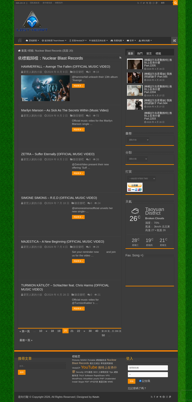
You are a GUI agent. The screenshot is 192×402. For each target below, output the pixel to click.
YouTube (89, 367)
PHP (102, 378)
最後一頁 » (26, 340)
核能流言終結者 (98, 40)
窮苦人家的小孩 (32, 71)
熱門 (140, 53)
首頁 (20, 40)
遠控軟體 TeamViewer (53, 40)
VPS (107, 375)
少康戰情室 (103, 372)
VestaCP (76, 368)
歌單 (130, 40)
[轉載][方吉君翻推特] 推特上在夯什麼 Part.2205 (158, 62)
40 (96, 331)
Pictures (76, 360)
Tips (111, 372)
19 (58, 331)
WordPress (77, 378)
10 (40, 331)
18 (52, 331)
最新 (130, 53)
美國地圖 (116, 40)
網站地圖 (144, 40)
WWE (110, 382)
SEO (95, 372)
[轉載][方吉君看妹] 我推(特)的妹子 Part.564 (158, 102)
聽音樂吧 (78, 71)
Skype (81, 382)
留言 (149, 53)
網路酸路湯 (101, 360)
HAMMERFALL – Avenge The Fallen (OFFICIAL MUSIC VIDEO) (65, 66)
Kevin (95, 396)
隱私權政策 (34, 3)
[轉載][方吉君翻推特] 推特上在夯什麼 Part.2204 (158, 89)
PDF (87, 382)
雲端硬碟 (31, 40)
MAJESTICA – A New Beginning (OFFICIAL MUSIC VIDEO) (62, 241)
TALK (81, 375)
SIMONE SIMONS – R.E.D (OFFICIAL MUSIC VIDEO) (59, 198)
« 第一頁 (25, 331)
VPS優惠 (88, 372)
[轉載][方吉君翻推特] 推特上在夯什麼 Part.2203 (158, 116)
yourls (96, 378)
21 (72, 331)
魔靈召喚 (103, 382)
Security (79, 372)
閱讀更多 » (78, 86)
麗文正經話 (95, 363)
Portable (91, 360)
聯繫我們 (59, 3)
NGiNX (83, 360)
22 (78, 331)
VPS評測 (94, 382)
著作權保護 (47, 3)
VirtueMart (88, 378)
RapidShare (99, 375)
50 (103, 335)
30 (90, 331)
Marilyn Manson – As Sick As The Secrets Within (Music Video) (64, 110)
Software (89, 375)
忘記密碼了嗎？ (137, 388)
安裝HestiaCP (76, 40)
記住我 (144, 381)
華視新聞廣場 (107, 363)
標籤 (158, 53)
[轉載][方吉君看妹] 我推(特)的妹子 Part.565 (158, 75)
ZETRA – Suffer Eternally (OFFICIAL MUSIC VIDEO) (58, 154)
